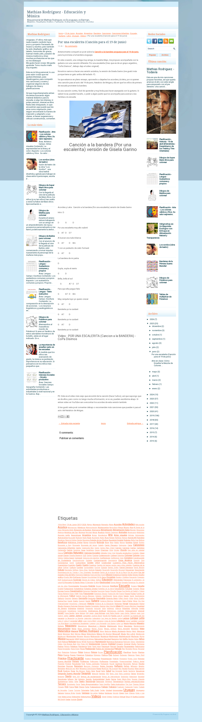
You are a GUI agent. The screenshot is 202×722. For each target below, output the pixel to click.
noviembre (157, 330)
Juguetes (87, 616)
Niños (141, 639)
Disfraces (77, 577)
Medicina (108, 631)
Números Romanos (115, 642)
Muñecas (135, 636)
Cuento (85, 565)
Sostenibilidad (98, 679)
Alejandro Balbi (67, 530)
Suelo (108, 679)
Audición (79, 538)
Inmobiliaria (72, 611)
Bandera (97, 33)
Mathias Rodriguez (89, 631)
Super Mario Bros (124, 679)
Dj (98, 577)
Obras (132, 642)
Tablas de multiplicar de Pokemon (165, 296)
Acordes (79, 33)
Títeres (81, 687)
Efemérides (118, 580)
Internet (141, 611)
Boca (111, 543)
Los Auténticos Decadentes (79, 623)
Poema (66, 655)
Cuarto (79, 565)
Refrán (126, 666)
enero (154, 388)
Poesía (73, 655)
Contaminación (100, 560)
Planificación (113, 652)
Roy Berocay (80, 671)
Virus (128, 697)
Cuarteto (71, 565)
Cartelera (140, 548)
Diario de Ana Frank (97, 575)
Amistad (89, 532)
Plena (60, 655)
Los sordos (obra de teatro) (46, 161)
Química (118, 664)
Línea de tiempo (110, 621)
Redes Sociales (106, 666)
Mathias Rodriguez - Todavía (160, 70)
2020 (152, 411)
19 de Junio (70, 33)
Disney (84, 577)
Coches (89, 556)
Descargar (129, 570)
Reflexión (118, 666)
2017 (152, 424)
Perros (135, 649)
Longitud (141, 621)
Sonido (89, 679)
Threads (61, 687)
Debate (61, 570)
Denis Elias (83, 570)
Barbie (79, 540)
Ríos (120, 669)
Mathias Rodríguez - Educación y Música (56, 14)
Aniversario (132, 532)
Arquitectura (102, 535)
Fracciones (88, 593)
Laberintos (88, 618)
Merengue (66, 634)
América (61, 532)
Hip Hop (141, 601)
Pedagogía (90, 649)
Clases (66, 555)
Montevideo (71, 636)
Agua (120, 527)
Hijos (135, 601)
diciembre (156, 326)
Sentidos (102, 674)
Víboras (132, 693)
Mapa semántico (84, 629)
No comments (71, 46)
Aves (107, 538)
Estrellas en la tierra (106, 589)
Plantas (141, 652)
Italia (77, 613)
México (99, 634)
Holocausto (134, 604)
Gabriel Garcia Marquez (85, 596)
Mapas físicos (97, 629)
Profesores (104, 661)
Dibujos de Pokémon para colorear (45, 319)
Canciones (106, 33)
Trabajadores (95, 687)
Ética (142, 589)
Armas (94, 535)
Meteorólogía (91, 634)
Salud (108, 671)
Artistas (131, 535)
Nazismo (115, 639)
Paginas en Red (169, 715)
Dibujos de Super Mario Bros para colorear (46, 187)
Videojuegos (86, 697)
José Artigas (99, 613)
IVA (87, 613)
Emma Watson (116, 583)
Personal (141, 649)
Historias (118, 604)
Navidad (107, 639)
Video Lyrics (66, 697)
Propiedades (113, 662)
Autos (102, 538)
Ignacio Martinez (130, 606)
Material (74, 631)
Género (75, 598)
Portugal (116, 655)
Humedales (95, 606)
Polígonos (97, 655)
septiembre (157, 339)
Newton (131, 639)
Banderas (61, 540)
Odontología (140, 642)
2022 (152, 403)
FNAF (76, 594)
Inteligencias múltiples (115, 611)
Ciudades (135, 553)
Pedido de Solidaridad (105, 649)
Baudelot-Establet (116, 540)
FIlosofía (113, 591)
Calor (130, 545)
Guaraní (82, 601)
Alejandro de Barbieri (82, 530)
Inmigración (62, 611)
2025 (152, 323)
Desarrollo (106, 570)
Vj (131, 697)
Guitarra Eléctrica (106, 601)
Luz (122, 623)
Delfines (76, 570)
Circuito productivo (124, 553)
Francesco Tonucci (100, 594)
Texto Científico (104, 684)
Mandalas (128, 626)
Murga (142, 636)
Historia (90, 603)
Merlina (78, 634)
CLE (84, 555)
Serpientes (140, 674)
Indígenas (110, 609)
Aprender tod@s (64, 535)
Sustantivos (63, 681)
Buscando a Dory (64, 545)
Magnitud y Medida (97, 626)
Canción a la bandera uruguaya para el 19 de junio (116, 52)
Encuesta (84, 586)
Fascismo (100, 591)
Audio (85, 538)
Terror (78, 684)
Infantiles (126, 608)
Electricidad (105, 582)
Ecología (77, 580)
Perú (59, 652)
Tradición (120, 687)
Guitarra (62, 36)
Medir (134, 631)
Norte (60, 642)
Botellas (129, 542)
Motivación (95, 636)
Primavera (123, 659)
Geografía (83, 598)
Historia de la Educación (104, 604)
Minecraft (116, 634)
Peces (82, 649)
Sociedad (141, 677)
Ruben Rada (90, 671)
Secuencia (140, 671)
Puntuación (104, 664)
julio (154, 347)
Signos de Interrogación (111, 677)
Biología (100, 542)
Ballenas (118, 538)
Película (118, 649)
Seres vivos (114, 674)
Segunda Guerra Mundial (69, 673)
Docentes (111, 577)
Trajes (135, 687)
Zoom (79, 699)
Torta (87, 687)
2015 (152, 432)
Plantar (134, 652)
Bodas (116, 543)
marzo (155, 380)
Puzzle (111, 664)
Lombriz (134, 621)
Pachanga (140, 644)
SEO (107, 674)
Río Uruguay (113, 669)
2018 (152, 420)
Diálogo (86, 575)
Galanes (98, 596)
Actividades (128, 524)
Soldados (81, 679)
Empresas (132, 583)
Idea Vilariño (110, 606)
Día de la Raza (121, 573)
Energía (91, 586)
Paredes (120, 646)
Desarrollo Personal (117, 570)
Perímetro (128, 649)
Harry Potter (127, 601)
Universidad (118, 690)
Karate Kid (107, 616)
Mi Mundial (107, 634)
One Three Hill (82, 644)
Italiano (82, 613)
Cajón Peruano (111, 545)
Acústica (62, 527)
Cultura (73, 567)
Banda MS (132, 538)
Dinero (135, 575)
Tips (76, 687)
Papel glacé (96, 647)
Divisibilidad (92, 577)
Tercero (62, 684)
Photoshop (65, 652)
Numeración (100, 641)
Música (62, 638)
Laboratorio (96, 618)
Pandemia (82, 646)
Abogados (104, 525)
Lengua (134, 618)
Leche (120, 618)
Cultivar (66, 568)
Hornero (81, 606)
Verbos (101, 693)
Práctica (62, 658)
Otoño (133, 644)
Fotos (81, 594)
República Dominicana (88, 669)
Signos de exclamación (91, 676)
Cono (121, 558)
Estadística (78, 589)
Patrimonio (139, 646)
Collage (114, 555)
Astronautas (139, 535)
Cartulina (76, 550)
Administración (91, 528)
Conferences (105, 558)
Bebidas (127, 540)
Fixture (141, 591)
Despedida (96, 573)
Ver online (94, 693)
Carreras (126, 548)
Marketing (134, 629)
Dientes (124, 575)
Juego (72, 615)
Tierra (71, 687)
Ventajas (85, 693)
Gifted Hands (123, 598)
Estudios (136, 589)
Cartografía (62, 550)
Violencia (116, 697)
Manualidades (64, 628)
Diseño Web (68, 577)
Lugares (92, 623)
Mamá (120, 626)
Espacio (134, 586)
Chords (123, 550)
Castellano (90, 550)
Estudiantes (120, 589)
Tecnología (90, 681)
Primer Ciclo (132, 659)
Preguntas (96, 659)
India (104, 609)
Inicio (29, 26)
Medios (129, 631)
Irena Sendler (70, 613)
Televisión (100, 681)
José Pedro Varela (112, 613)
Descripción (139, 570)
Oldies (60, 644)
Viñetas (109, 697)
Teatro (82, 681)
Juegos (78, 615)
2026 (84, 524)
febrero (155, 384)
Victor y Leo (139, 693)
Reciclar (69, 666)
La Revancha (69, 618)
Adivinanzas (72, 528)
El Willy (96, 583)
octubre (155, 335)
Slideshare (133, 677)
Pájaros (67, 647)
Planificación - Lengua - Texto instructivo (45, 291)
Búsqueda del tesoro (89, 545)
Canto (78, 548)
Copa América (125, 560)
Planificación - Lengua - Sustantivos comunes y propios (45, 266)
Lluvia (127, 621)
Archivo (165, 55)
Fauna (107, 591)
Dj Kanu (103, 577)
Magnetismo (82, 626)
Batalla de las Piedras (99, 540)
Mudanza (104, 636)
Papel (89, 647)
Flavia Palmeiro (63, 594)
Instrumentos (82, 611)
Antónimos (140, 532)
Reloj (77, 669)
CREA (97, 563)
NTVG (84, 642)
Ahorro (126, 527)
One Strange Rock (69, 644)
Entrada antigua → (135, 423)
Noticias (72, 641)
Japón (91, 613)
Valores (61, 693)
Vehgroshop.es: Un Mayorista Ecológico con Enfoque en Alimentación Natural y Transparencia (160, 231)
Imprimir (80, 608)
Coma (142, 556)
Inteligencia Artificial (97, 611)
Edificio (98, 580)
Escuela (133, 33)
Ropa (73, 671)
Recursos (78, 666)
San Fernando (117, 671)
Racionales (127, 664)
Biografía (92, 543)
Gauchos (68, 598)
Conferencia (115, 558)
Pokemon (80, 655)
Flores (72, 594)
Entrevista (105, 586)
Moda (123, 634)
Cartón (69, 550)
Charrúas (104, 550)
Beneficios (62, 542)
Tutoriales (85, 690)
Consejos (128, 558)
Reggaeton (61, 669)
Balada (112, 538)
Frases (127, 594)
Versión (115, 693)
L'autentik (126, 616)
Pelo (123, 649)
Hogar (125, 603)
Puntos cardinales (93, 664)
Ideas (118, 606)
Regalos (141, 666)
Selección (95, 674)
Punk (83, 664)
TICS (66, 687)
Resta (98, 668)
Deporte (98, 570)
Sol (76, 679)
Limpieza (100, 621)
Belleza (141, 540)
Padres (61, 646)
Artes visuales (120, 535)
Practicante (75, 658)
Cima (109, 553)
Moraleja (80, 636)
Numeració (91, 642)
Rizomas (131, 669)
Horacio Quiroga (70, 606)
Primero (75, 661)
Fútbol (72, 596)
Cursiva (97, 568)
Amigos (82, 532)
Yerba (68, 699)
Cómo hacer (69, 558)
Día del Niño (70, 575)
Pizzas (100, 652)
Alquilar (133, 530)
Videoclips (76, 697)
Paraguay (106, 646)
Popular (152, 55)
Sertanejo (61, 677)
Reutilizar (105, 669)
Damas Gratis (113, 568)
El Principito (67, 582)
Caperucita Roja (88, 548)
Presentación (106, 659)
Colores (136, 555)
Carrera (118, 548)
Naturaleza (99, 639)
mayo (154, 372)
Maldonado (112, 626)
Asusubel (71, 538)
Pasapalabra (129, 646)
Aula (89, 538)
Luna (118, 623)
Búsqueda (76, 545)
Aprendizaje (76, 535)
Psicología (76, 664)
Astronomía (63, 538)
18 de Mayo (62, 525)
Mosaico (87, 636)
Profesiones (94, 662)
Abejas (89, 525)
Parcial (113, 646)
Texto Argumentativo (90, 684)
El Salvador (89, 583)
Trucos (70, 690)
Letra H (67, 621)
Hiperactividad (63, 604)
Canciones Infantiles (120, 33)
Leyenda (73, 621)
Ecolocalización (67, 580)
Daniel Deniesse (126, 567)
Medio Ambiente (119, 631)
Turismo (77, 690)
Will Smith (61, 700)
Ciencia (60, 553)
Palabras (74, 646)
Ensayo (98, 586)
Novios (78, 642)
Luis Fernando (101, 623)
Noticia (65, 642)
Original (127, 644)
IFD (122, 606)
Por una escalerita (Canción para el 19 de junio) (92, 42)
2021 (152, 407)
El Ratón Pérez (79, 582)
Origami (119, 644)
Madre (126, 623)
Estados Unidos (91, 589)
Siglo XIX (76, 677)
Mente (60, 634)
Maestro (140, 623)
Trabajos (113, 687)
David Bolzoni (139, 568)
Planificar (127, 652)
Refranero (134, 666)
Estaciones (68, 589)
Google (69, 601)
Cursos (104, 567)
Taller (76, 682)
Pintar (80, 652)
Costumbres (81, 563)
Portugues (123, 655)
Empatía (125, 583)
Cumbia (80, 567)
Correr (72, 563)
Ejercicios (127, 580)
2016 (152, 428)
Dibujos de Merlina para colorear (44, 212)
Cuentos (92, 565)
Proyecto (68, 664)
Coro (142, 560)
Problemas (84, 661)
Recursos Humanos (91, 666)
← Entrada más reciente (69, 423)
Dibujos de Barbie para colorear (47, 237)
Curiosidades (89, 568)
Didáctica (117, 575)
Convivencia (112, 560)
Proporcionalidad (125, 662)
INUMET (61, 613)
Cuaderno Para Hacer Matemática (128, 563)
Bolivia (122, 543)
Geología (92, 598)
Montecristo (140, 634)
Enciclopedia (73, 586)
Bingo (85, 542)
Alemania (96, 530)
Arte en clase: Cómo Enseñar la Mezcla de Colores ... (162, 363)
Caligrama (122, 545)
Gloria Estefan (139, 598)
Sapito (125, 671)
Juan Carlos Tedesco (128, 613)
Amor (94, 532)
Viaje (126, 693)
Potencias (131, 655)
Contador (89, 560)
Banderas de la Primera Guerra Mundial (166, 263)
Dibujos (109, 575)
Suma (113, 679)
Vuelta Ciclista (138, 697)
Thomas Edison (138, 684)
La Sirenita (79, 618)
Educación (107, 579)
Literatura (121, 621)
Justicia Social (96, 616)
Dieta (130, 575)
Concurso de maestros (91, 558)
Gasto (132, 596)
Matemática (64, 631)
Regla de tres (70, 669)
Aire (131, 527)
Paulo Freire (75, 649)
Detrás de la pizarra (107, 573)
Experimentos (76, 591)
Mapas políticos (110, 629)
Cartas (133, 548)
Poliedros (89, 655)
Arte (110, 535)
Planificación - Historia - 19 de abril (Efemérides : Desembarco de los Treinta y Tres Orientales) (167, 145)
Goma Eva (62, 601)
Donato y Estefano (122, 577)
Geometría (100, 598)
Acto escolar (139, 525)
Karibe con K (116, 616)
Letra (69, 36)
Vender (78, 693)
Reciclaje (61, 666)
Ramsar (135, 664)
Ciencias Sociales (92, 553)
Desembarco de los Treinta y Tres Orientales (74, 573)
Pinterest (87, 652)
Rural (98, 671)
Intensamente (131, 611)
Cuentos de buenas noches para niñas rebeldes (114, 565)
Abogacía (97, 524)
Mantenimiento (139, 626)
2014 (152, 437)
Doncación (133, 577)
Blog (107, 542)
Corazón (137, 560)
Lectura (126, 618)
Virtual (122, 697)
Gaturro (61, 598)
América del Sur (71, 532)
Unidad (109, 690)
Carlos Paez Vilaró (107, 548)
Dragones (140, 577)
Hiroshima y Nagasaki (78, 604)
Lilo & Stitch (91, 621)
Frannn (121, 594)
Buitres (141, 543)
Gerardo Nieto (112, 598)
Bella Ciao (134, 540)
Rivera (125, 668)
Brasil (135, 542)
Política (105, 655)
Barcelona (86, 540)
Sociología (62, 679)
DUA (59, 580)
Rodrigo (66, 671)
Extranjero (86, 591)
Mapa (74, 629)
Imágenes (72, 608)
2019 (79, 524)
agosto (155, 343)
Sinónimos (124, 677)
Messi (83, 634)
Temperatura (118, 681)
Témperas (108, 682)
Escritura (114, 586)
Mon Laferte (131, 634)
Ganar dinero (118, 596)
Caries (97, 548)
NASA (77, 639)
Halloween (117, 601)
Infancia (118, 609)
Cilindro (104, 553)
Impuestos (89, 609)
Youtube (74, 700)
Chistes (116, 550)
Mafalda (61, 626)
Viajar (121, 693)
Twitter (102, 690)
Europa (61, 591)
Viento (104, 697)
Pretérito (116, 659)
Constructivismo (78, 560)
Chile (111, 550)
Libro (80, 621)
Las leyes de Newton (109, 618)
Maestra (133, 623)
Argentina (88, 33)
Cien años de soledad (136, 550)
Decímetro (68, 570)
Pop (110, 655)
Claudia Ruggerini (75, 556)
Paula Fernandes (64, 649)
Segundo (86, 673)
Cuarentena (63, 565)
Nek (120, 639)
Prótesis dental (138, 662)
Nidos (136, 639)
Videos (83, 36)
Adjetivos (81, 527)
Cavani (97, 550)
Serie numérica (124, 674)
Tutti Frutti (94, 690)
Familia (94, 591)
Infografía (134, 609)
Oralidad (112, 644)
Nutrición (126, 642)
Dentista (92, 570)
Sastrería (131, 671)
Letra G (60, 621)
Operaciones (94, 644)
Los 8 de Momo (63, 623)
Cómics (60, 558)
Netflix (125, 639)
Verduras (108, 693)
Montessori (62, 636)
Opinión (104, 644)
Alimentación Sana (121, 530)
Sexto (68, 676)
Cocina (95, 555)
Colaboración (104, 555)
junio (154, 351)
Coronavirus (63, 563)
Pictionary (73, 652)
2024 (152, 394)
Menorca (140, 631)
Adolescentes (103, 527)
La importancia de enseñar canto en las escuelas (47, 347)
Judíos (66, 616)
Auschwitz (96, 538)
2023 (152, 399)
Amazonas (140, 530)
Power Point (140, 655)
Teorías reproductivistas (134, 681)
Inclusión (97, 609)
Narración (70, 639)
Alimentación (106, 530)
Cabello (101, 545)
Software (71, 679)
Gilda (131, 598)
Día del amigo (133, 573)
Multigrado (113, 636)
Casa (83, 550)
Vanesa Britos (70, 693)
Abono (111, 525)
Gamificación (107, 596)
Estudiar (128, 589)
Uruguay (75, 36)
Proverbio (61, 664)
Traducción (129, 687)
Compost (78, 558)
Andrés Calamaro (111, 532)
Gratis (75, 601)
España (141, 586)
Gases (126, 596)
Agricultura (113, 528)
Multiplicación (125, 636)
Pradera (88, 659)
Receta (141, 664)
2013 (152, 441)
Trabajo (104, 687)
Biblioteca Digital (75, 542)
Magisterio (71, 626)
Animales (123, 532)
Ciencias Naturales (73, 552)
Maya (102, 631)
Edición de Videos (88, 580)
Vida (59, 697)
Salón (103, 671)
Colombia (120, 556)
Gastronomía (139, 596)
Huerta (88, 606)
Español (61, 589)
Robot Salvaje (139, 669)
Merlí (72, 634)
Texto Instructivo (118, 684)
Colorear (128, 555)
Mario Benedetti (124, 629)
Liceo (85, 621)
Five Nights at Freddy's (130, 591)
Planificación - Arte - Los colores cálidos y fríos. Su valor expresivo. (47, 135)
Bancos (125, 538)
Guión (87, 601)
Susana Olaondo (138, 679)
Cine (113, 553)
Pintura (94, 652)
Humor (103, 606)
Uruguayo (140, 690)
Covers (90, 562)
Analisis (101, 532)
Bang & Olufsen (71, 540)
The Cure (128, 684)
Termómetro (71, 684)
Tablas (70, 682)
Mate (142, 628)
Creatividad (106, 563)
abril (154, 376)
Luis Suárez (111, 623)
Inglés (141, 608)
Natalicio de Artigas (86, 639)
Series (133, 674)
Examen (67, 591)
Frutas (133, 594)
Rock (60, 671)
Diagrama (79, 575)
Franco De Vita (113, 594)
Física (119, 591)
